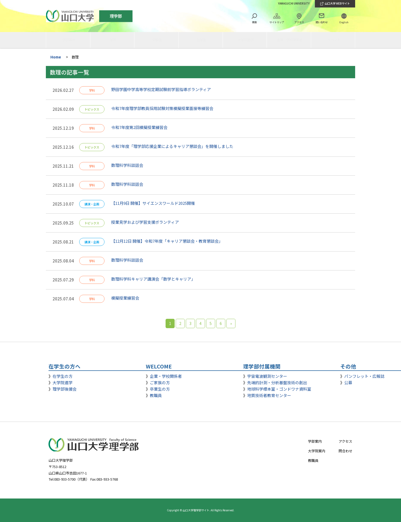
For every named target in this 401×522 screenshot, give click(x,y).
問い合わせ (322, 22)
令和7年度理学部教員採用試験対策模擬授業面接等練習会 (162, 108)
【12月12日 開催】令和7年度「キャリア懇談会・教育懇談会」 (168, 241)
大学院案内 (316, 450)
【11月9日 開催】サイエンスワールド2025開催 (153, 203)
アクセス (299, 22)
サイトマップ (277, 22)
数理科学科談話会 (127, 165)
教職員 (313, 460)
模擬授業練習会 (125, 298)
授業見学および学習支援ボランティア (145, 222)
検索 (254, 22)
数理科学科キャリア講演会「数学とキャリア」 (153, 279)
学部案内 (315, 441)
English (343, 22)
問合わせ (345, 450)
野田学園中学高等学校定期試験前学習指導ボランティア (161, 89)
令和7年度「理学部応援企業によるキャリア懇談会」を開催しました (172, 146)
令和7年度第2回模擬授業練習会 (139, 127)
